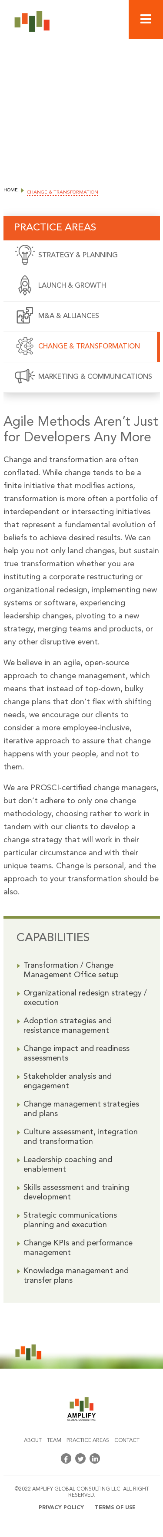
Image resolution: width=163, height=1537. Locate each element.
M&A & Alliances (68, 316)
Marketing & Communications (95, 377)
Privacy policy (61, 1508)
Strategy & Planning (78, 255)
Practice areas (88, 1440)
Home (10, 190)
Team (54, 1440)
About (33, 1440)
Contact (127, 1440)
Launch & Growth (72, 285)
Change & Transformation (89, 346)
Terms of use (115, 1508)
